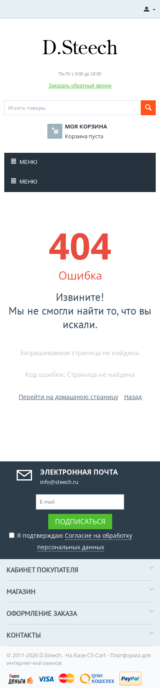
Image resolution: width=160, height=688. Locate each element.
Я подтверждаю (70, 540)
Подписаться (80, 521)
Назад (133, 397)
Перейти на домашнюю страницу (68, 397)
